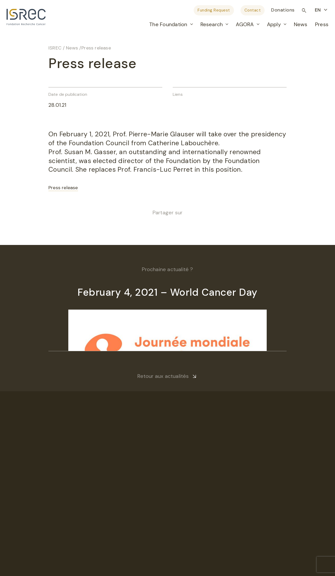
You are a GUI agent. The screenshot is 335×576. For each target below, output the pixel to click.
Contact (252, 10)
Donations (283, 10)
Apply (274, 24)
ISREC (55, 48)
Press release (63, 187)
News (300, 24)
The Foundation (168, 24)
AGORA (245, 24)
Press (321, 24)
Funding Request (214, 10)
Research (211, 24)
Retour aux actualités (163, 376)
